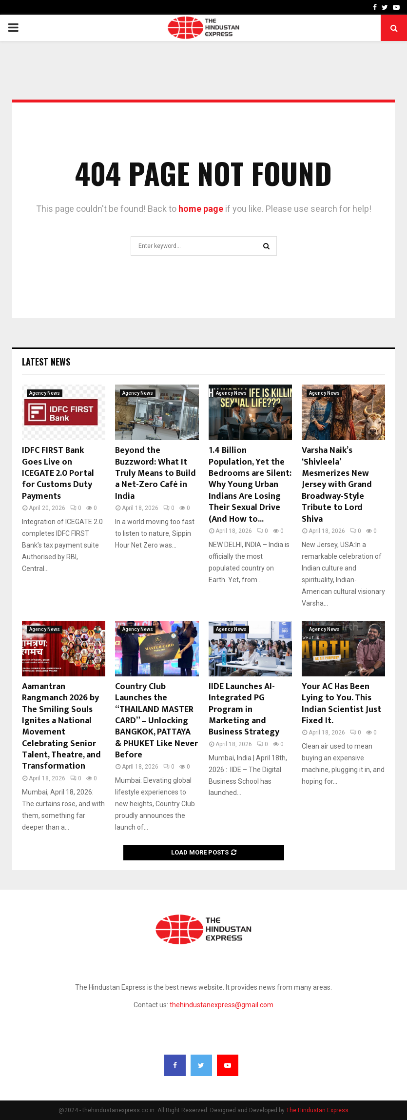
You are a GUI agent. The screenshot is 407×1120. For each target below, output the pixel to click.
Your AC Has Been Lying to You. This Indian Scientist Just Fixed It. (341, 703)
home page (200, 209)
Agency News (44, 393)
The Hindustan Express (317, 1110)
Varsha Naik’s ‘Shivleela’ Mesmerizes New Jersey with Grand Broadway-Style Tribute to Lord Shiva (337, 484)
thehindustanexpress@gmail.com (221, 1005)
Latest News (46, 361)
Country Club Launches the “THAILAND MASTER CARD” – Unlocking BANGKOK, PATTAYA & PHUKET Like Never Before (156, 720)
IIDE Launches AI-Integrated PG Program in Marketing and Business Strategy (244, 709)
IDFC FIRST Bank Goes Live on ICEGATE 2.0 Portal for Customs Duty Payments (58, 473)
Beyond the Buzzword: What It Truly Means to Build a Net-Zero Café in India (155, 473)
